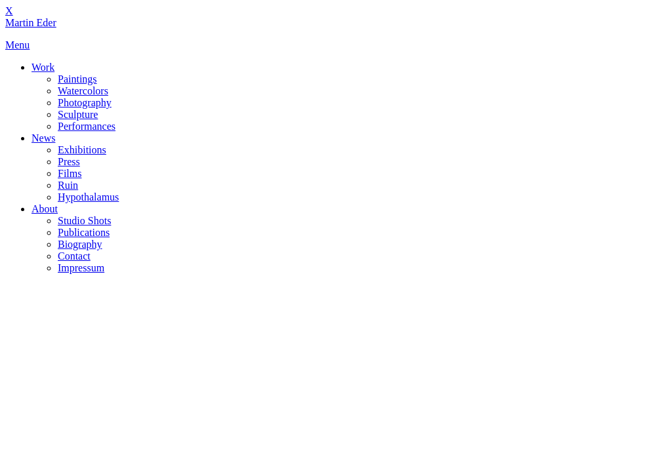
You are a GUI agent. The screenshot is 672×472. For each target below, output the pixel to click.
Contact (74, 256)
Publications (84, 232)
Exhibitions (82, 149)
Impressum (81, 267)
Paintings (77, 79)
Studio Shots (84, 220)
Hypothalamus (88, 197)
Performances (87, 126)
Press (69, 161)
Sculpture (78, 114)
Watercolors (83, 90)
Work (43, 67)
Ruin (68, 185)
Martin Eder (30, 22)
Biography (80, 244)
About (45, 208)
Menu (17, 44)
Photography (85, 102)
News (43, 138)
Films (69, 173)
